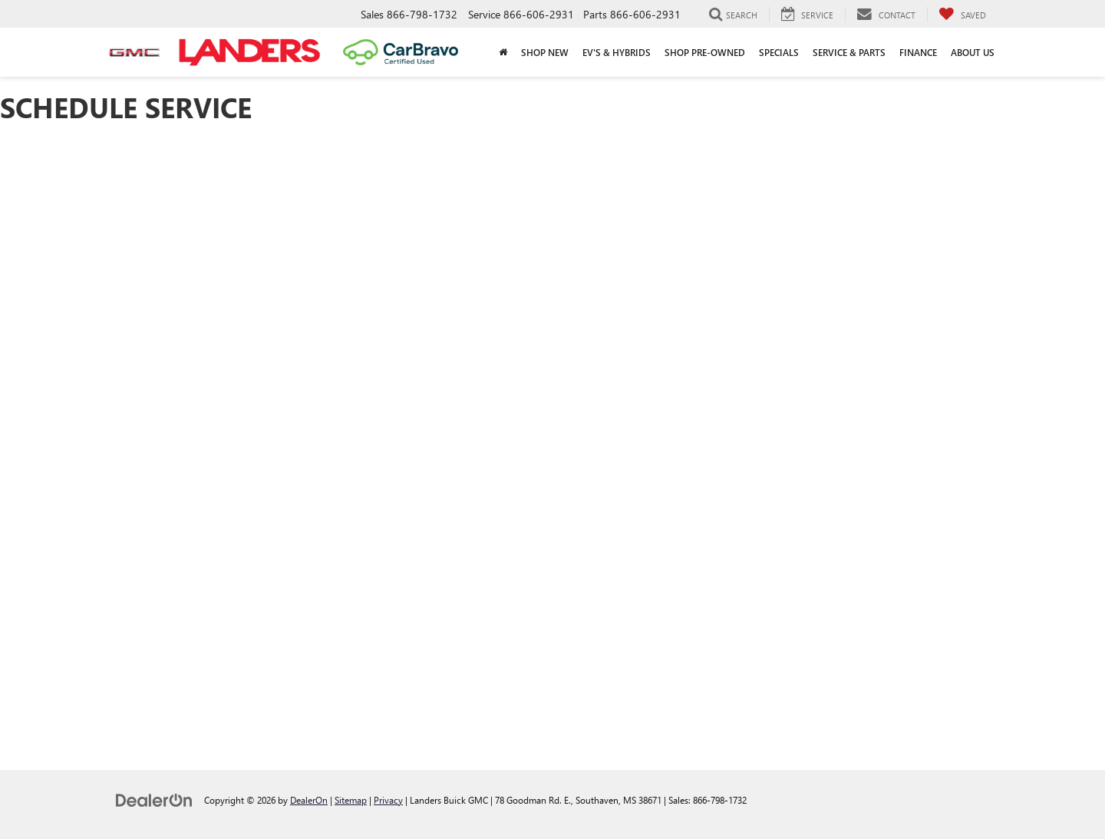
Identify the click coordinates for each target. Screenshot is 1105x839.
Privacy (388, 800)
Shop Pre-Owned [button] (705, 52)
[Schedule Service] (552, 437)
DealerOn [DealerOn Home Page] (309, 800)
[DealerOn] (154, 799)
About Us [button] (973, 52)
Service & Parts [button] (849, 52)
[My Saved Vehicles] (962, 14)
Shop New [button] (545, 52)
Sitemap (351, 800)
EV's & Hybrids (616, 52)
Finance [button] (918, 52)
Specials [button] (779, 52)
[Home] (503, 52)
